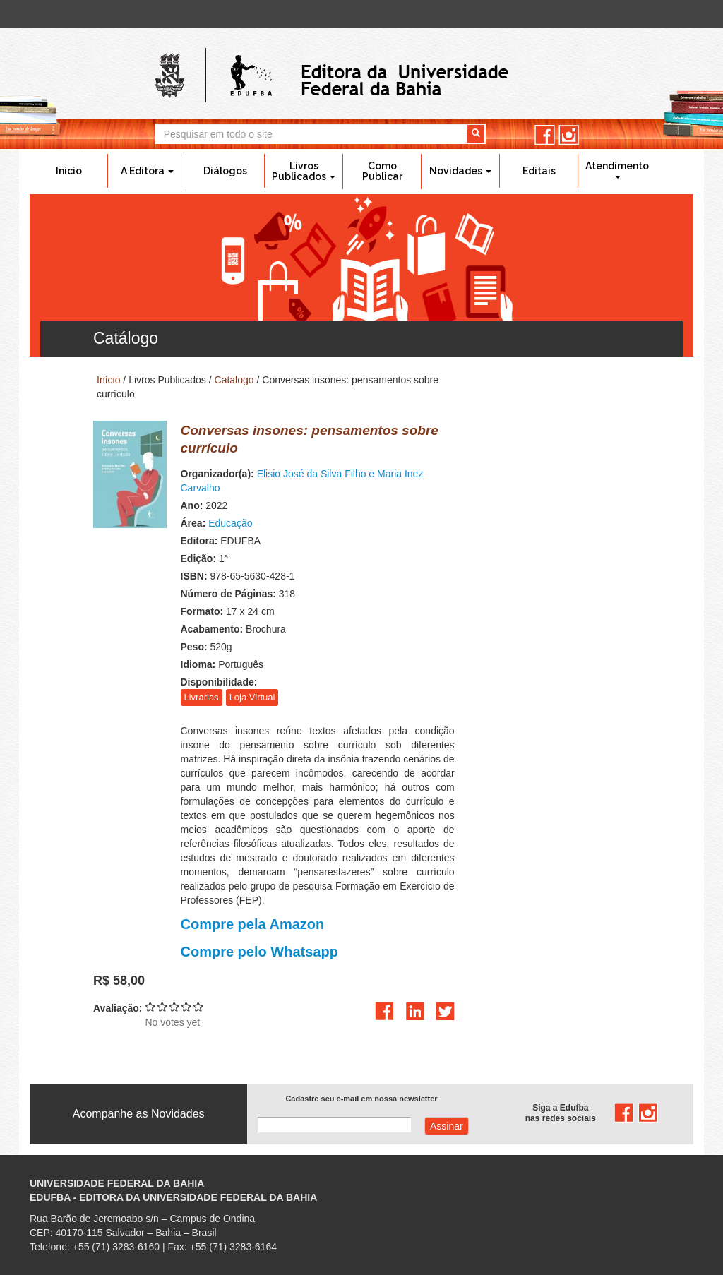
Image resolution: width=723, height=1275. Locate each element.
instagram (568, 135)
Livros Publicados (303, 171)
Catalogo (234, 379)
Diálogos (225, 170)
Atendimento (617, 169)
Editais (539, 170)
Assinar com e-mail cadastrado (446, 1126)
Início (69, 170)
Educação (230, 523)
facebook (544, 135)
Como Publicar (382, 171)
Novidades (460, 170)
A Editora (147, 170)
